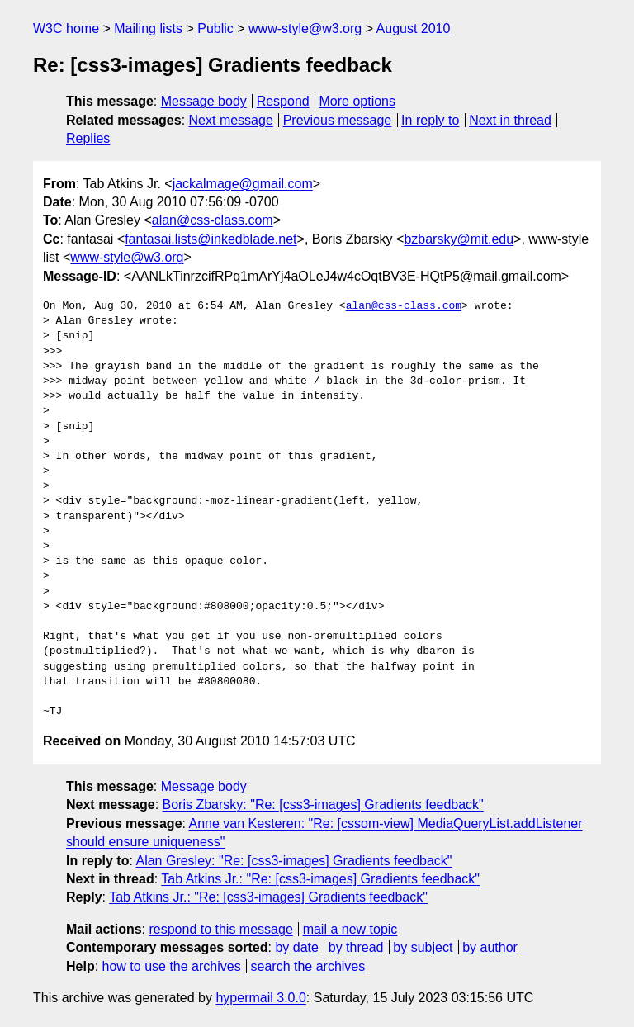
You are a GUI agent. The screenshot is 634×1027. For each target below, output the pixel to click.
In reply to (430, 120)
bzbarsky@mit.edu (458, 239)
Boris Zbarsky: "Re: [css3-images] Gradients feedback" (323, 804)
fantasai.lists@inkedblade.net (210, 239)
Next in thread (510, 120)
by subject (422, 947)
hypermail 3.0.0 (260, 998)
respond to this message (220, 929)
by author (490, 947)
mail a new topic (350, 929)
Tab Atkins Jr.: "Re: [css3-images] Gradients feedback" (320, 879)
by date (296, 947)
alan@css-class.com (212, 220)
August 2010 (413, 28)
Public (215, 28)
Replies (88, 138)
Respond (283, 101)
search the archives (308, 966)
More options (357, 101)
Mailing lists (148, 28)
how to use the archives (171, 966)
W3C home (66, 28)
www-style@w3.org (305, 28)
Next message (231, 120)
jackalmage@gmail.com (243, 184)
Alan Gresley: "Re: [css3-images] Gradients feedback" (293, 861)
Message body (204, 101)
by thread (356, 947)
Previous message (337, 120)
